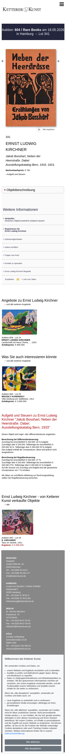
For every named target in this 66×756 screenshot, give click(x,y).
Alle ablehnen (33, 742)
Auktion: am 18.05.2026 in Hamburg (33, 32)
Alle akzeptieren (33, 748)
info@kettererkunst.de (16, 576)
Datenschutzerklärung (14, 733)
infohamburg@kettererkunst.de (20, 601)
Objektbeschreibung (20, 190)
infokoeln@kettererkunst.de (18, 649)
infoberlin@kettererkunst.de (18, 626)
